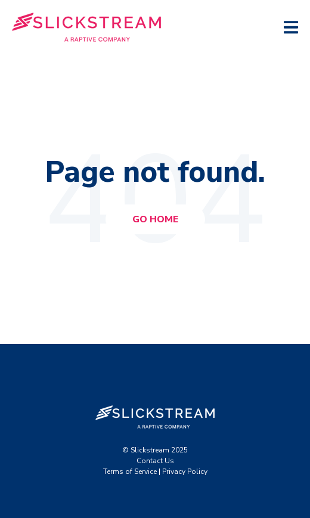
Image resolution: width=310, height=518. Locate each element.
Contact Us (155, 461)
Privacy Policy (184, 471)
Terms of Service (130, 471)
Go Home (155, 219)
